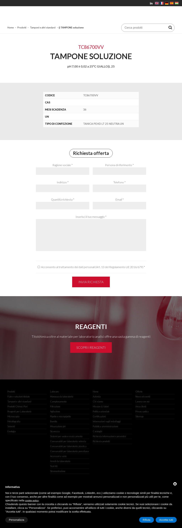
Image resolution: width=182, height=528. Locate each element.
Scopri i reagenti (91, 347)
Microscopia (13, 416)
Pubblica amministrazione (105, 426)
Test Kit (53, 466)
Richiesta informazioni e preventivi (109, 436)
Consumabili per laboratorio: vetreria (68, 441)
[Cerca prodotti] (170, 27)
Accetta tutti (166, 519)
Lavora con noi (142, 401)
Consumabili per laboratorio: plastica (68, 446)
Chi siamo (98, 401)
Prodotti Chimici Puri (17, 406)
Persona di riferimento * (119, 165)
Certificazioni (99, 416)
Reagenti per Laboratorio (19, 411)
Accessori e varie (58, 456)
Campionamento (58, 401)
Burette (53, 421)
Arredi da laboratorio (60, 461)
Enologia (11, 431)
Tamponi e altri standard (42, 27)
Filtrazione (55, 406)
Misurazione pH (58, 426)
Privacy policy (142, 411)
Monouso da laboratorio (61, 396)
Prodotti (21, 27)
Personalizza (16, 519)
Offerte (139, 391)
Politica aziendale (101, 411)
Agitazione (55, 411)
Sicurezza (55, 431)
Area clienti (140, 406)
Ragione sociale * (62, 165)
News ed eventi (142, 396)
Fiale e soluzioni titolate (18, 396)
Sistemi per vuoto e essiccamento (66, 436)
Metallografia (13, 421)
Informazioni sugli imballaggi (107, 421)
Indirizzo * (63, 182)
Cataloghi (97, 431)
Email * (119, 199)
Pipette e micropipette (60, 416)
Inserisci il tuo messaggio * (91, 216)
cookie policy (32, 500)
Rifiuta (146, 519)
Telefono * (119, 182)
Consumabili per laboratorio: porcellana (69, 451)
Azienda (97, 396)
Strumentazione (57, 471)
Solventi (11, 426)
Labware (54, 391)
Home (10, 27)
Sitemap (139, 416)
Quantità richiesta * (62, 199)
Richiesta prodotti (101, 441)
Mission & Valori (101, 406)
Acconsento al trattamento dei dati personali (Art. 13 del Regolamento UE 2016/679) (92, 267)
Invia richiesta (91, 282)
